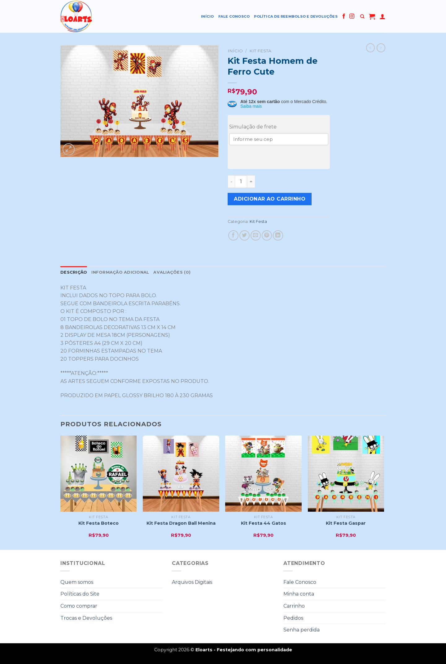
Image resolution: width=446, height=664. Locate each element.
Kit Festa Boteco (98, 523)
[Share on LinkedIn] (278, 235)
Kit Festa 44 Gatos (263, 523)
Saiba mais (251, 106)
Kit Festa (260, 50)
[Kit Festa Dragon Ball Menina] (181, 474)
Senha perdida (301, 630)
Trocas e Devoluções (86, 618)
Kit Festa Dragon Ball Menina (181, 523)
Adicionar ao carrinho (269, 199)
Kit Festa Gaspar (346, 523)
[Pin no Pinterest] (267, 235)
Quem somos (76, 582)
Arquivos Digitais (192, 582)
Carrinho (294, 606)
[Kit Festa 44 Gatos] (263, 474)
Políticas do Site (79, 594)
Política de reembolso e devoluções (296, 16)
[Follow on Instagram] (351, 16)
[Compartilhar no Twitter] (244, 235)
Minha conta (298, 594)
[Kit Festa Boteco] (98, 474)
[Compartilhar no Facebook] (233, 235)
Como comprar (78, 606)
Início (207, 16)
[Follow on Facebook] (343, 16)
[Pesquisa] (362, 16)
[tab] (73, 272)
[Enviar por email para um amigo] (256, 235)
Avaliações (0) (171, 272)
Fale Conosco (234, 16)
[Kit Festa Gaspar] (346, 474)
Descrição (73, 272)
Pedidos (293, 618)
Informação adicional (120, 272)
